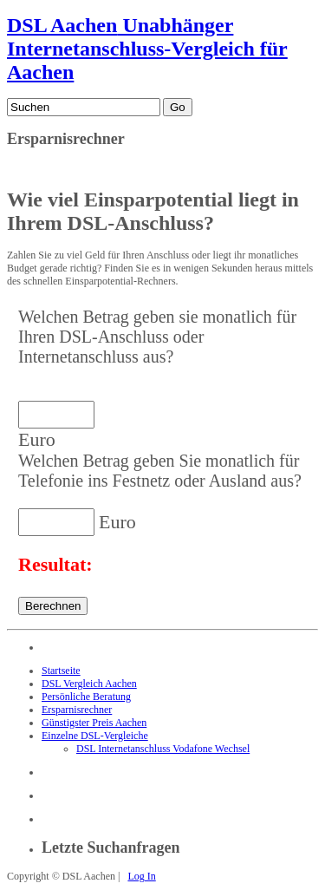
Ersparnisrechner (77, 709)
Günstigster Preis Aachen (94, 723)
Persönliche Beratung (86, 696)
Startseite (61, 670)
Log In (141, 876)
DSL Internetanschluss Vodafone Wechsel (163, 749)
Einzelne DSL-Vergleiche (95, 736)
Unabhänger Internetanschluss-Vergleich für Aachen (147, 48)
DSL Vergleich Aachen (89, 683)
